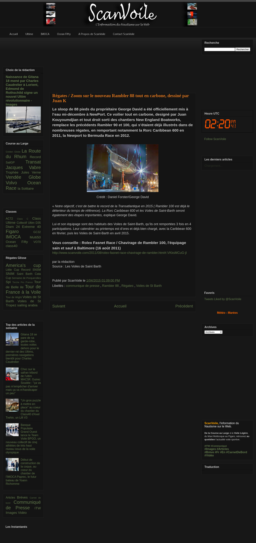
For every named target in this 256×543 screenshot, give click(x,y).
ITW (38, 508)
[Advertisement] (122, 63)
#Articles (223, 448)
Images (12, 512)
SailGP (15, 162)
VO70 (37, 241)
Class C (24, 218)
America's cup (23, 265)
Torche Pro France (23, 282)
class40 (11, 246)
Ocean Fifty (19, 242)
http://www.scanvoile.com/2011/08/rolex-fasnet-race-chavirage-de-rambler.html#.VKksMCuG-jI (119, 253)
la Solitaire (26, 188)
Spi (9, 282)
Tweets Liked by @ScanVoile (222, 299)
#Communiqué (219, 446)
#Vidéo (209, 455)
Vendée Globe (23, 177)
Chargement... (213, 165)
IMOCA (18, 236)
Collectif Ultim (26, 222)
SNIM (11, 274)
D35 (38, 222)
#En (222, 452)
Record (35, 157)
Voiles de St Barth (149, 286)
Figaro (19, 231)
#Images (210, 448)
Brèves (23, 497)
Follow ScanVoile (215, 139)
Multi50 (35, 237)
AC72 (11, 218)
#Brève (209, 452)
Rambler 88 (111, 286)
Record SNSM (31, 269)
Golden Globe (14, 151)
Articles (11, 497)
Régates (127, 286)
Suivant (58, 306)
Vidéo (22, 512)
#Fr (217, 452)
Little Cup (13, 269)
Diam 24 (14, 227)
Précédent (184, 306)
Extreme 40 (31, 227)
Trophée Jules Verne (23, 172)
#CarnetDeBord (236, 452)
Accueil (120, 306)
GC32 (37, 232)
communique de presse (83, 286)
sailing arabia (27, 305)
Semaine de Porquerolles (26, 278)
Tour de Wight (14, 297)
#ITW (207, 446)
